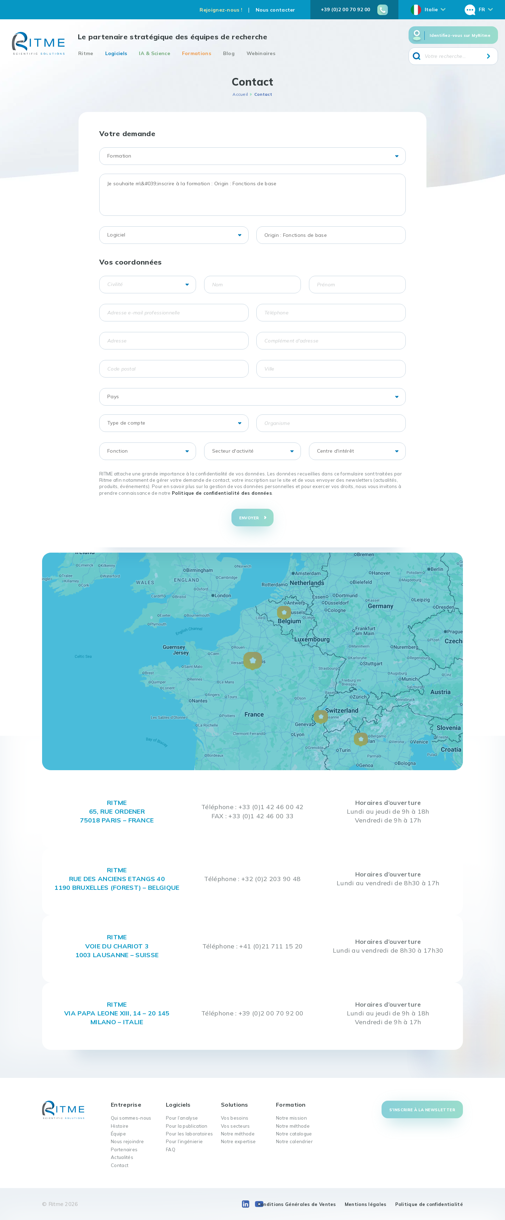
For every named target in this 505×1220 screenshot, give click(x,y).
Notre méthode (238, 1133)
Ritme (85, 53)
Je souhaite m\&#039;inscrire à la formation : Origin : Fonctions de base (252, 195)
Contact (119, 1165)
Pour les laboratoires (189, 1133)
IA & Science (154, 53)
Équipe (118, 1133)
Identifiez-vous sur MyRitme (460, 35)
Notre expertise (238, 1141)
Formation (291, 1104)
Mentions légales (365, 1204)
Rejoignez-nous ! (221, 10)
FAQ (170, 1149)
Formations (196, 53)
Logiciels (116, 53)
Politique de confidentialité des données (222, 493)
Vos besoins (234, 1118)
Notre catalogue (294, 1133)
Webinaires (261, 53)
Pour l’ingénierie (184, 1141)
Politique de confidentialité (429, 1204)
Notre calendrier (294, 1141)
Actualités (122, 1157)
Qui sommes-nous (131, 1118)
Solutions (234, 1104)
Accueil (240, 94)
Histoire (119, 1126)
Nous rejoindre (127, 1141)
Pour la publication (187, 1126)
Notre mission (291, 1118)
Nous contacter (275, 10)
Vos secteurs (235, 1126)
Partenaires (124, 1149)
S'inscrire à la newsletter (422, 1109)
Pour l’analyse (182, 1118)
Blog (229, 53)
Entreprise (126, 1104)
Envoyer (249, 517)
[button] (252, 661)
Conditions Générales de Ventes (296, 1204)
